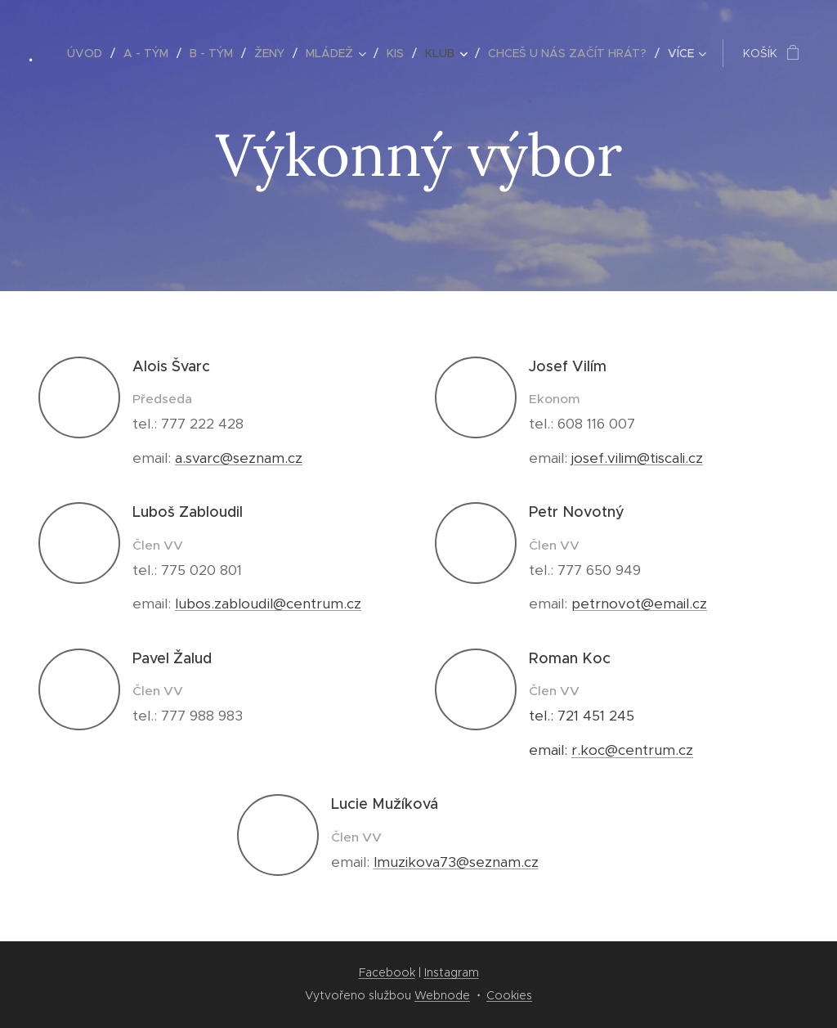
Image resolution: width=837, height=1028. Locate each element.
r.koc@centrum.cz (632, 750)
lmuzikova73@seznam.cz (456, 862)
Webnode (442, 995)
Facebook (387, 972)
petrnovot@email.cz (639, 604)
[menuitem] (89, 53)
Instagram (451, 972)
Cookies (509, 995)
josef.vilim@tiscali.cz (637, 458)
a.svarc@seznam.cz (238, 458)
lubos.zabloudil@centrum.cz (268, 604)
